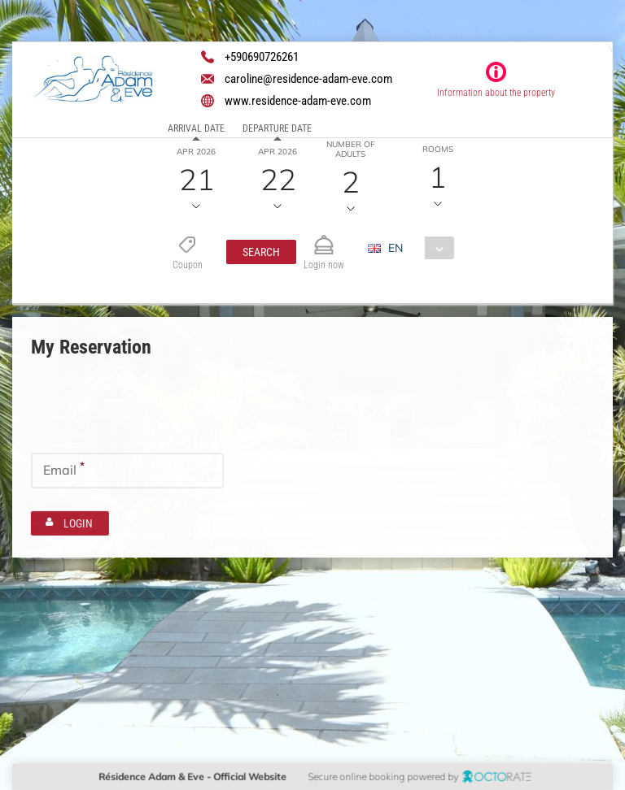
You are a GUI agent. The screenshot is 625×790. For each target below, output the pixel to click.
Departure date (277, 128)
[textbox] (127, 411)
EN (394, 248)
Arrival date (196, 128)
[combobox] (416, 247)
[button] (260, 252)
